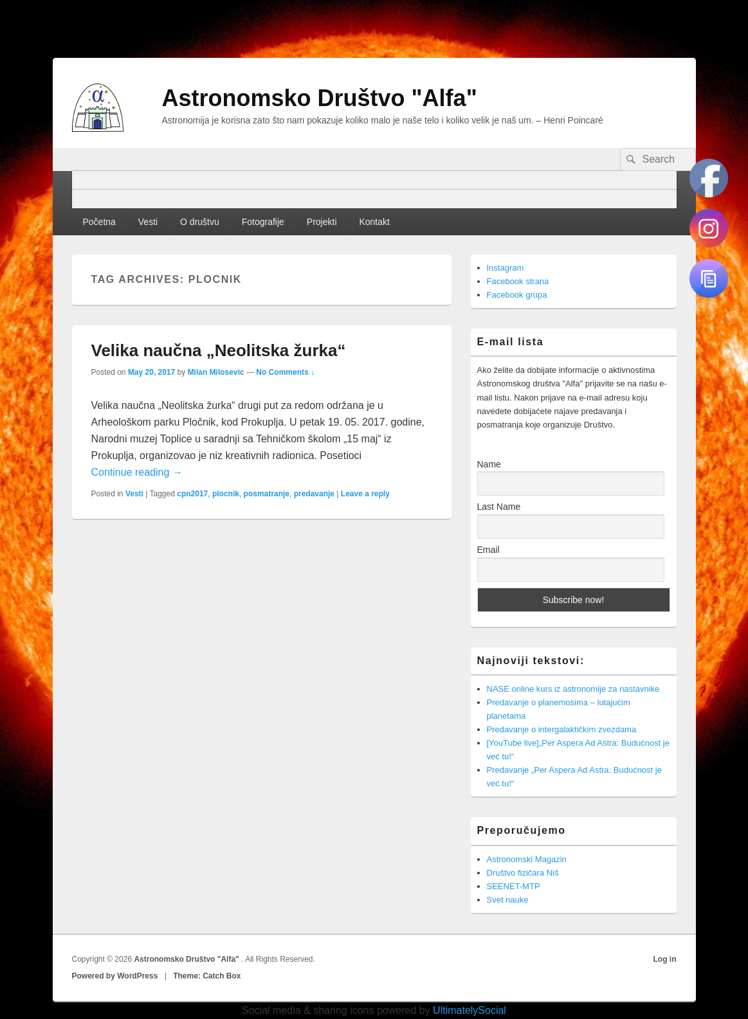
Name (489, 464)
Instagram (505, 268)
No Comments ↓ (285, 372)
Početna (98, 222)
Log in (665, 959)
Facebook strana (518, 281)
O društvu (199, 222)
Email (488, 550)
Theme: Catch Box (207, 975)
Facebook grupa (517, 295)
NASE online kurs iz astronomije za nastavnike (573, 689)
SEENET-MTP (513, 886)
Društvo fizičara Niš (523, 873)
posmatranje (266, 493)
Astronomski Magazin (527, 859)
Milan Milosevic (216, 372)
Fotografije (263, 222)
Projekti (322, 222)
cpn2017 (192, 493)
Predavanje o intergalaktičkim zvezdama (562, 729)
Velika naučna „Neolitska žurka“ (218, 350)
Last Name (499, 506)
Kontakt (374, 222)
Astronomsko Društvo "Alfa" (319, 98)
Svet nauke (508, 900)
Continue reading (137, 472)
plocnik (225, 493)
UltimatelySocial (469, 1010)
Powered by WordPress (115, 975)
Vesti (148, 222)
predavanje (314, 493)
